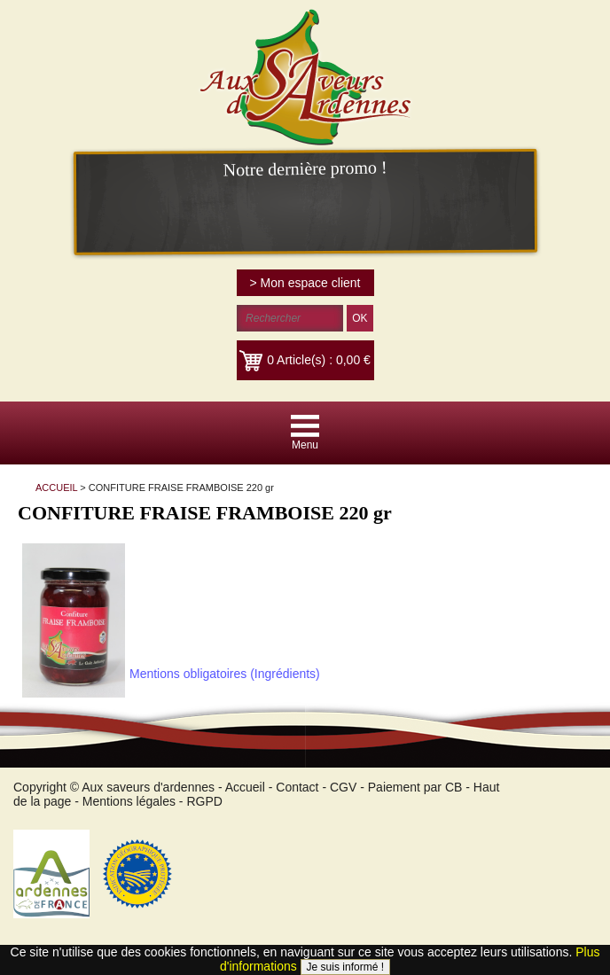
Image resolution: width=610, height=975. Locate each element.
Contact (297, 787)
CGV (343, 787)
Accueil (245, 787)
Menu (305, 445)
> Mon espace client (305, 283)
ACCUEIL (56, 487)
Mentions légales (129, 801)
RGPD (204, 801)
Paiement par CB (415, 787)
